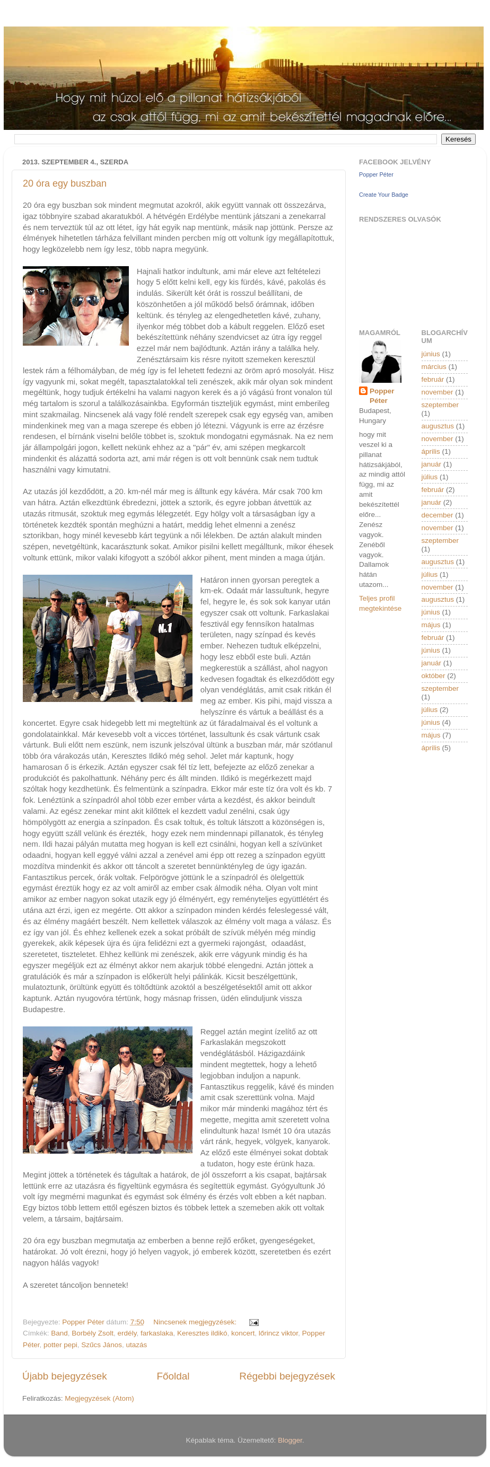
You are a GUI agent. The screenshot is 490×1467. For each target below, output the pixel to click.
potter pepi (60, 1345)
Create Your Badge (383, 194)
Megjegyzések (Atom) (99, 1398)
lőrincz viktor (278, 1333)
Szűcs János (101, 1345)
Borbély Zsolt (92, 1333)
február (433, 379)
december (437, 515)
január (432, 464)
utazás (136, 1345)
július (430, 477)
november (437, 392)
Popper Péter (376, 174)
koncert (243, 1333)
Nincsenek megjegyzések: (196, 1322)
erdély (127, 1333)
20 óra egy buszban (65, 183)
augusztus (438, 426)
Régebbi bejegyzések (287, 1376)
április (431, 451)
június (431, 354)
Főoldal (173, 1376)
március (434, 367)
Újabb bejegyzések (64, 1376)
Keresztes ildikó (202, 1333)
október (433, 676)
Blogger (290, 1440)
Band (59, 1333)
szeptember (440, 405)
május (431, 625)
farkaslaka (157, 1333)
